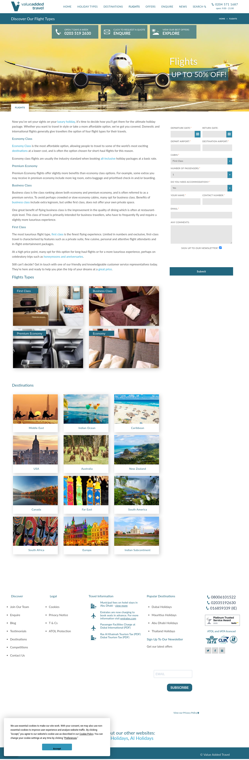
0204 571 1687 (226, 2)
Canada (36, 509)
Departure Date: (181, 128)
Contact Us (17, 655)
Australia (87, 468)
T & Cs (53, 623)
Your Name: (178, 195)
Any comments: (180, 222)
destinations (20, 150)
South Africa (36, 550)
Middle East (36, 428)
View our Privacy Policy (186, 712)
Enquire (167, 6)
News (183, 6)
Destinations (113, 6)
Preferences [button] (70, 738)
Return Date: (210, 128)
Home (67, 6)
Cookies (54, 607)
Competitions (19, 647)
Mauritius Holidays (164, 615)
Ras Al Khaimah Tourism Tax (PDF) (120, 634)
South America (137, 509)
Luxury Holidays (112, 738)
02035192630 (223, 602)
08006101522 (223, 597)
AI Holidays (141, 738)
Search (199, 6)
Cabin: (175, 155)
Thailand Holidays (163, 631)
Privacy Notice (58, 615)
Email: (175, 208)
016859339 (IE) (223, 608)
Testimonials (18, 631)
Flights (134, 6)
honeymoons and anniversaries (63, 256)
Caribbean (137, 428)
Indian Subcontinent (137, 550)
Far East (87, 509)
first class (57, 234)
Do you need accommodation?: (190, 182)
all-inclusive (108, 158)
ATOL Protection (60, 631)
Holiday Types (87, 6)
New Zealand (137, 468)
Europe (87, 550)
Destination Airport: (215, 141)
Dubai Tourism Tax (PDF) (114, 637)
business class (21, 202)
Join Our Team (19, 607)
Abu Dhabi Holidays (165, 623)
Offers (151, 6)
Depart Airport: (181, 141)
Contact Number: (213, 195)
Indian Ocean (87, 428)
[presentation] (200, 258)
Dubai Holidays (162, 607)
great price (105, 269)
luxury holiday (66, 121)
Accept (57, 748)
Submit (201, 271)
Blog (13, 623)
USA (36, 468)
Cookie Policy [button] (86, 734)
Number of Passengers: (185, 168)
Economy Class (21, 146)
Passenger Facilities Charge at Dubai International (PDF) (117, 626)
